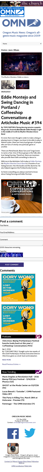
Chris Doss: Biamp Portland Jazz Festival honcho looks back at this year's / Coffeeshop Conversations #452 (20, 334)
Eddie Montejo (36, 152)
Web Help (28, 457)
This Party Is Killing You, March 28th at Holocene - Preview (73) (19, 390)
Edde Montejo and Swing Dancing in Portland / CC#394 (26, 207)
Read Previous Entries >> (11, 355)
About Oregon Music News (22, 452)
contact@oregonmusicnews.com (24, 413)
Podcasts (6, 327)
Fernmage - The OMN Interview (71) (18, 395)
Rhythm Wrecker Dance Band (15, 155)
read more (6, 351)
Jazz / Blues (14, 50)
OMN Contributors (17, 457)
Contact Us (8, 452)
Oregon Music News (6, 207)
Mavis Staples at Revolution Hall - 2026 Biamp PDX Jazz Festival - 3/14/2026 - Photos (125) (20, 370)
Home (4, 50)
